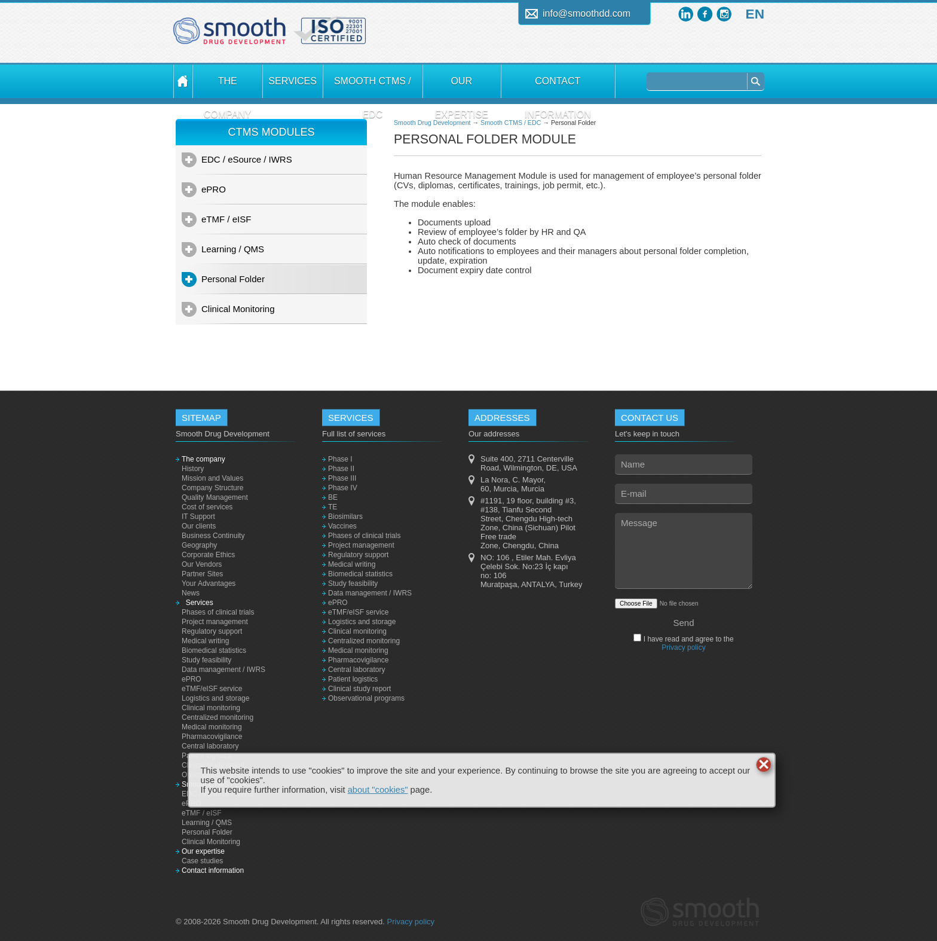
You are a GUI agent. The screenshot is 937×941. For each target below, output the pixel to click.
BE (333, 497)
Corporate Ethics (208, 555)
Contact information (558, 87)
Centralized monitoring (217, 717)
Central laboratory (210, 746)
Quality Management (215, 497)
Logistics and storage (215, 698)
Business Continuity (213, 535)
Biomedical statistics (214, 650)
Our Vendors (202, 564)
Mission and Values (212, 478)
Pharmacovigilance (212, 736)
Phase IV (342, 488)
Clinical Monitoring (238, 309)
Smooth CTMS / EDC (372, 87)
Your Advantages (208, 583)
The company (228, 87)
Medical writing (205, 641)
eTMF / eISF (226, 219)
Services (292, 81)
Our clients (199, 526)
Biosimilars (345, 516)
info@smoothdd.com (586, 13)
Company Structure (212, 488)
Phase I (340, 459)
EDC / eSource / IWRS (246, 159)
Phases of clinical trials (218, 612)
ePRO (213, 189)
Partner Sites (202, 574)
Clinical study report (359, 689)
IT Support (198, 516)
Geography (199, 545)
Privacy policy (683, 647)
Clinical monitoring (211, 708)
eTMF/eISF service (212, 689)
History (193, 469)
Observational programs (366, 698)
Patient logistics (353, 679)
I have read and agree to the (687, 643)
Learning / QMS (232, 249)
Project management (215, 622)
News (191, 593)
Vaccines (342, 526)
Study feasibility (206, 660)
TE (332, 507)
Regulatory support (212, 631)
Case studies (202, 861)
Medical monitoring (212, 727)
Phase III (342, 478)
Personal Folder (233, 279)
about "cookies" (378, 790)
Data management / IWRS (223, 669)
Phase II (341, 469)
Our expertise (461, 87)
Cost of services (207, 507)
